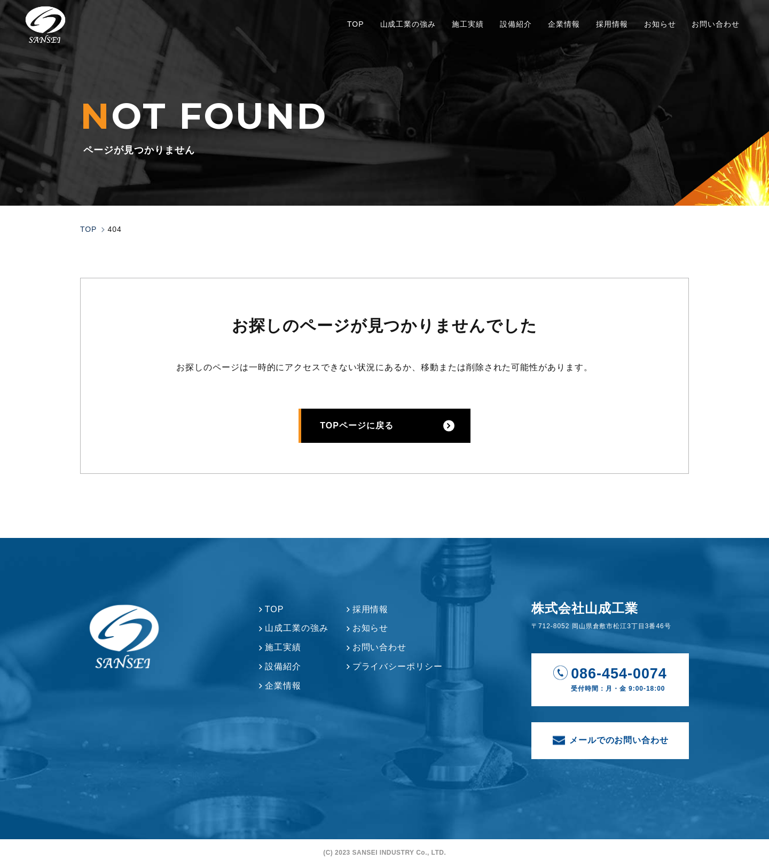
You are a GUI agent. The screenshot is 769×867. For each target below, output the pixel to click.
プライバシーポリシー (397, 666)
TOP (352, 33)
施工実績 (465, 33)
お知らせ (657, 33)
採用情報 (609, 33)
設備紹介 (513, 33)
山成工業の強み (405, 33)
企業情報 (561, 33)
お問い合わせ (713, 33)
